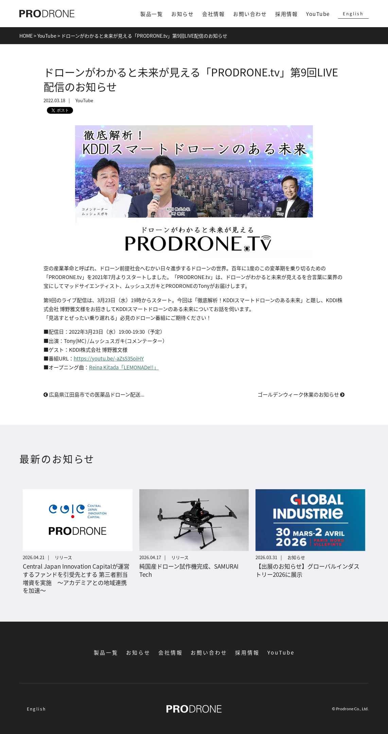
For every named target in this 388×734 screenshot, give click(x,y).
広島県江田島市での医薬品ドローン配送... (93, 394)
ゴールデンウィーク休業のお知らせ (301, 394)
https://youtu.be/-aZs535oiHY (109, 358)
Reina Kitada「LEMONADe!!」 (124, 367)
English (353, 13)
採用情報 (286, 13)
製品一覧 (151, 13)
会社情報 (213, 13)
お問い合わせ (250, 13)
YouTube (318, 13)
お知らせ (182, 13)
